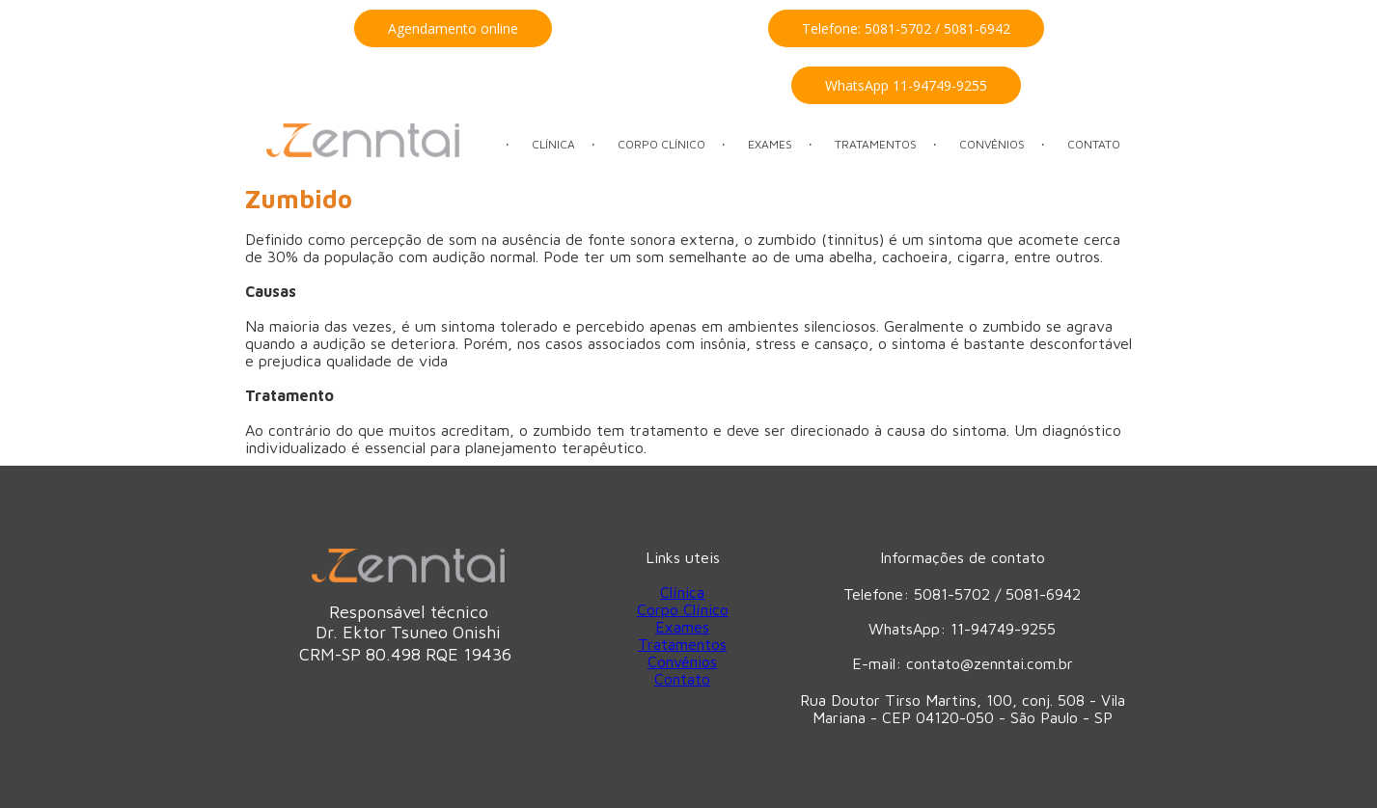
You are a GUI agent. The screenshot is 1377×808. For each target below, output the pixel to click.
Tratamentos (682, 644)
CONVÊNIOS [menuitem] (992, 144)
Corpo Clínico (683, 609)
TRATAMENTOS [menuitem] (876, 144)
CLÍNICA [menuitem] (553, 144)
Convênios (682, 661)
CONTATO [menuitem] (1093, 144)
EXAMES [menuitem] (770, 144)
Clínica (682, 592)
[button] (453, 28)
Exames (682, 626)
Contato (682, 678)
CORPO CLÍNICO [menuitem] (661, 144)
